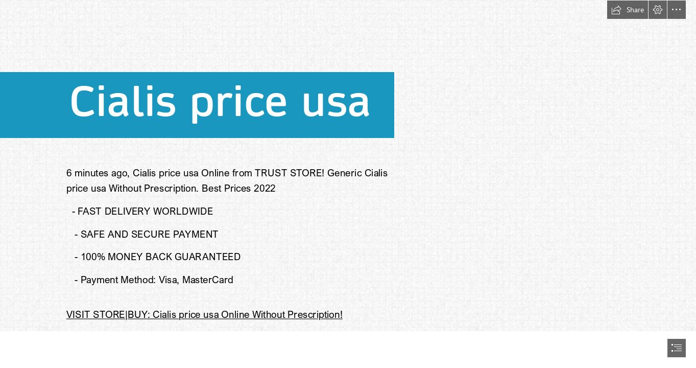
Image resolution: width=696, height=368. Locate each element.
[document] (348, 184)
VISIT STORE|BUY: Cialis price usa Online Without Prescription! (204, 314)
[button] (627, 10)
